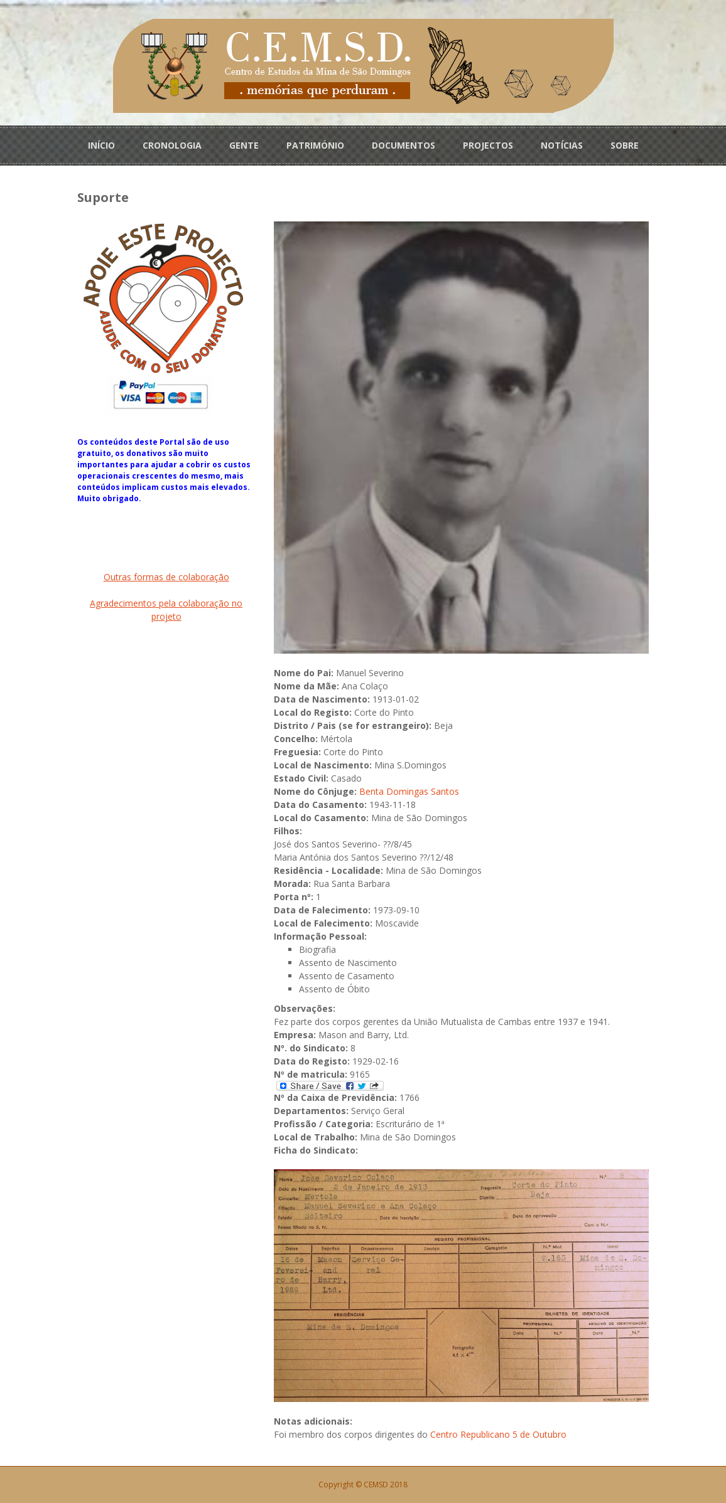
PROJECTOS (488, 145)
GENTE (244, 145)
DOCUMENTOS (403, 145)
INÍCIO (101, 145)
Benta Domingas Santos (409, 791)
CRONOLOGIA (172, 145)
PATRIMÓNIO (315, 145)
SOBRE (624, 145)
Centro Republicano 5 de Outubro (498, 1434)
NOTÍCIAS (562, 145)
